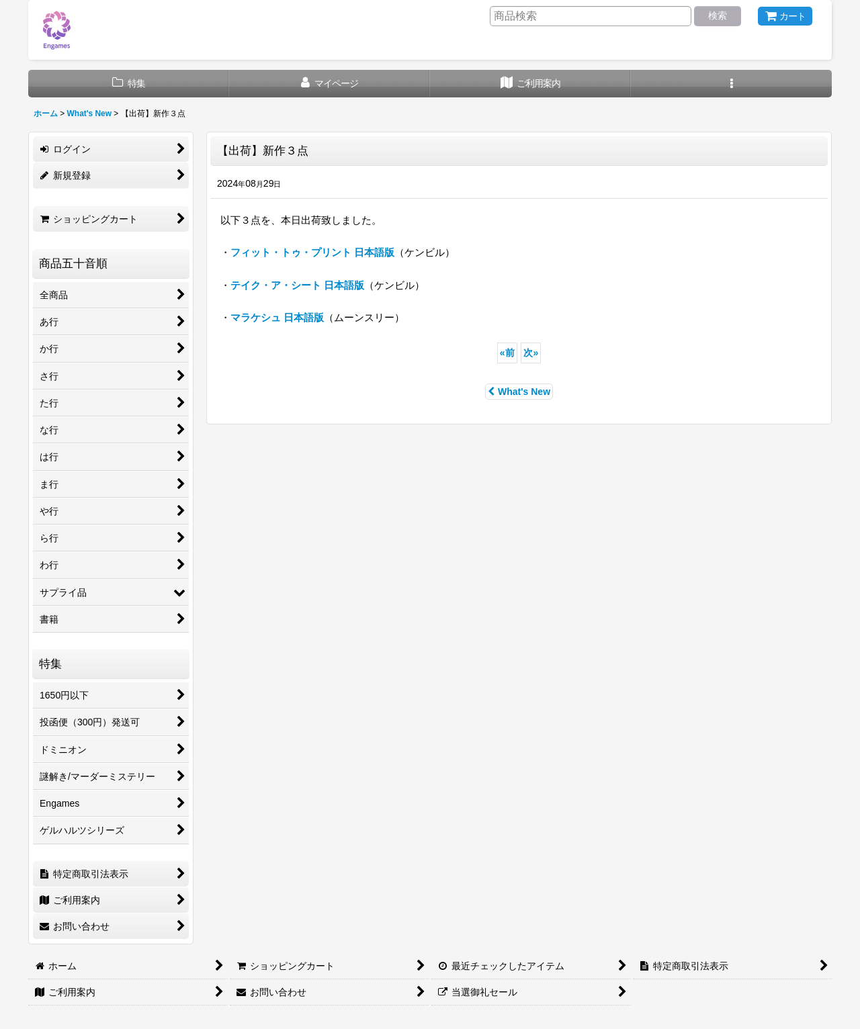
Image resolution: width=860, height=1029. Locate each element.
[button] (731, 83)
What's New (519, 391)
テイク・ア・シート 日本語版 (297, 285)
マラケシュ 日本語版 (277, 317)
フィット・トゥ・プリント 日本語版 (312, 252)
